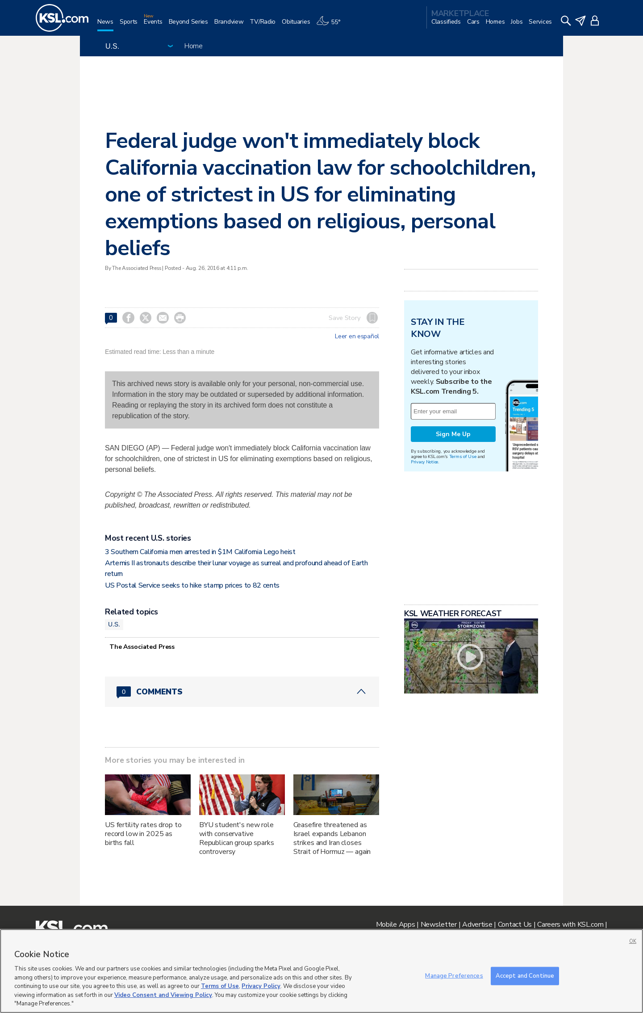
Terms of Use (462, 456)
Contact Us (515, 924)
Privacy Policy (261, 986)
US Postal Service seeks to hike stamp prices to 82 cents (192, 585)
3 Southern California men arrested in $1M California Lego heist (200, 552)
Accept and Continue (525, 975)
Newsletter (439, 924)
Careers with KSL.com (570, 924)
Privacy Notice (424, 462)
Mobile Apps (395, 924)
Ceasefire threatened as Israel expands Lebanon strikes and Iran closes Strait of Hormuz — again (332, 838)
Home (193, 46)
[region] (321, 971)
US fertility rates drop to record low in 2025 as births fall (143, 834)
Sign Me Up (453, 434)
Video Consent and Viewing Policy (163, 995)
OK (632, 941)
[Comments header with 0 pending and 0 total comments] (242, 692)
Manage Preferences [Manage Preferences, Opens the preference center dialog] (454, 975)
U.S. (114, 624)
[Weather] (331, 25)
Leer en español (357, 336)
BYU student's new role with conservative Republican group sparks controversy (236, 838)
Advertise (477, 924)
